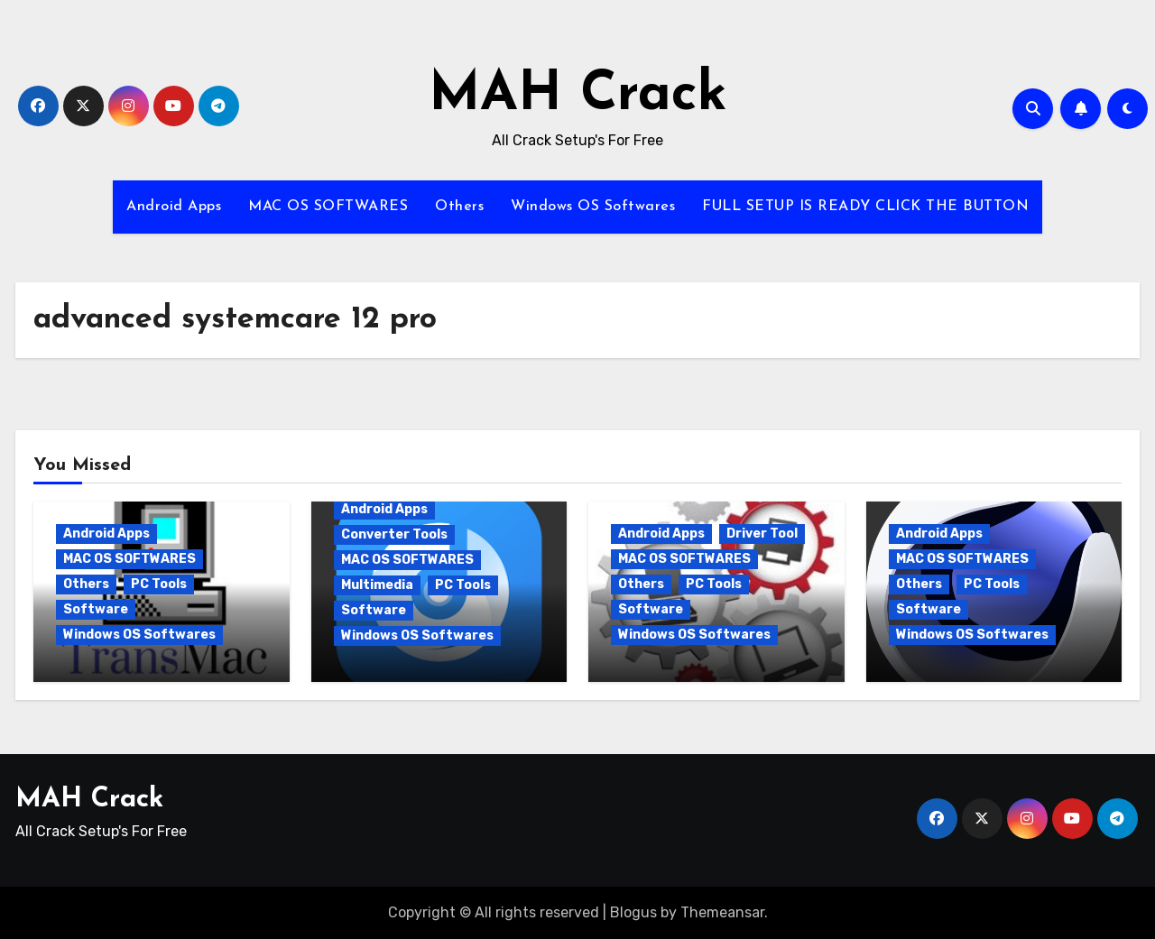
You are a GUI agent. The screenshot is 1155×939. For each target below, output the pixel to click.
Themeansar (722, 912)
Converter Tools (394, 534)
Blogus (633, 912)
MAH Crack (578, 96)
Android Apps (173, 206)
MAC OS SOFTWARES (328, 206)
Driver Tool (762, 533)
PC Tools (159, 584)
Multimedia (377, 585)
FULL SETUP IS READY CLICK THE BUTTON (865, 206)
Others (459, 206)
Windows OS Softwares (593, 206)
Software (95, 609)
